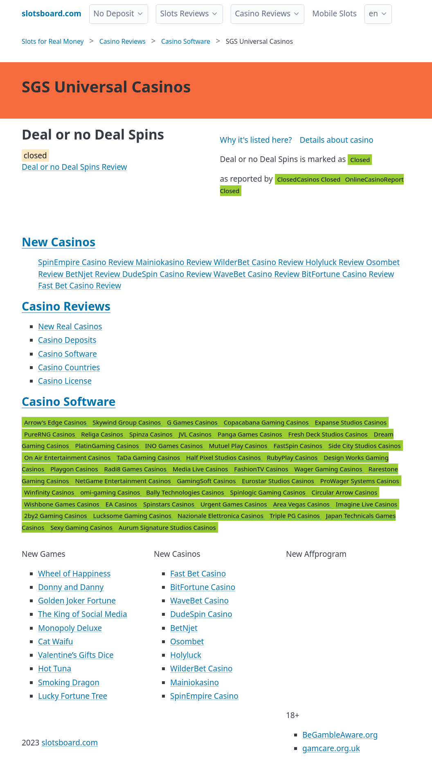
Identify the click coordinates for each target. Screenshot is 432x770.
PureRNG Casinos (50, 434)
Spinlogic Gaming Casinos (268, 492)
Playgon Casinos (74, 469)
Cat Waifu (55, 641)
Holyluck (185, 655)
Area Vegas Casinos (302, 504)
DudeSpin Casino (201, 614)
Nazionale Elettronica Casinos (221, 515)
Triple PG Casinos (296, 515)
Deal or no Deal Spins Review (74, 167)
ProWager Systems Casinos (359, 481)
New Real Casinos (70, 326)
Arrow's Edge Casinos (56, 422)
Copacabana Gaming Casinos (267, 422)
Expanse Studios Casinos (351, 422)
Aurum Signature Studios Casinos (167, 527)
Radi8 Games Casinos (136, 469)
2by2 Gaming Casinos (56, 515)
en (373, 13)
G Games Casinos (193, 422)
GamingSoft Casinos (207, 481)
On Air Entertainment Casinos (68, 457)
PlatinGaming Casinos (107, 445)
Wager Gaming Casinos (329, 469)
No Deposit (113, 13)
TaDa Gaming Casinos (149, 457)
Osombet (187, 641)
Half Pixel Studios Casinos (224, 457)
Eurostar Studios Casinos (278, 481)
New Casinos (58, 242)
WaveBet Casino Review (258, 274)
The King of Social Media (82, 614)
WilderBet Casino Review (259, 262)
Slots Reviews (184, 13)
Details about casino (336, 140)
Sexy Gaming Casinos (82, 527)
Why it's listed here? (256, 140)
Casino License (65, 381)
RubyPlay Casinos (293, 457)
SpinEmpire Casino (204, 696)
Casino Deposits (67, 340)
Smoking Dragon (68, 682)
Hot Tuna (54, 668)
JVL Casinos (196, 434)
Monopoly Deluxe (70, 628)
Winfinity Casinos (50, 492)
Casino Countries (69, 367)
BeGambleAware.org (340, 734)
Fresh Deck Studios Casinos (328, 434)
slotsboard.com (69, 742)
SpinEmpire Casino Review (87, 262)
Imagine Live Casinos (366, 504)
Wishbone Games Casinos (62, 504)
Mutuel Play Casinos (239, 445)
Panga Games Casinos (251, 434)
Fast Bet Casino (198, 573)
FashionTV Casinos (262, 469)
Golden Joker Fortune (77, 600)
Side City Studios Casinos (364, 445)
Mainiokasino (194, 682)
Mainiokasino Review (175, 262)
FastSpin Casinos (298, 445)
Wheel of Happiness (74, 573)
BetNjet (184, 628)
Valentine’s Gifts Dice (76, 655)
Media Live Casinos (201, 469)
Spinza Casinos (151, 434)
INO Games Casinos (174, 445)
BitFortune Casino (202, 587)
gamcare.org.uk (331, 748)
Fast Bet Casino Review (79, 285)
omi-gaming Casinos (111, 492)
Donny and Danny (71, 587)
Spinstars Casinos (169, 504)
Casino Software (67, 354)
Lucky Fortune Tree (72, 696)
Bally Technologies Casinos (185, 492)
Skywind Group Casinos (127, 422)
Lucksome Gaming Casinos (133, 515)
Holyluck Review (336, 262)
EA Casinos (122, 504)
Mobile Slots (334, 13)
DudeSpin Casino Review (168, 274)
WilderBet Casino (201, 668)
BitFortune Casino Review (348, 274)
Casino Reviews (262, 13)
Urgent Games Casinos (234, 504)
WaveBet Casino (199, 600)
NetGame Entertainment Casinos (123, 481)
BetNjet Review (93, 274)
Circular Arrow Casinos (345, 492)
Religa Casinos (103, 434)
